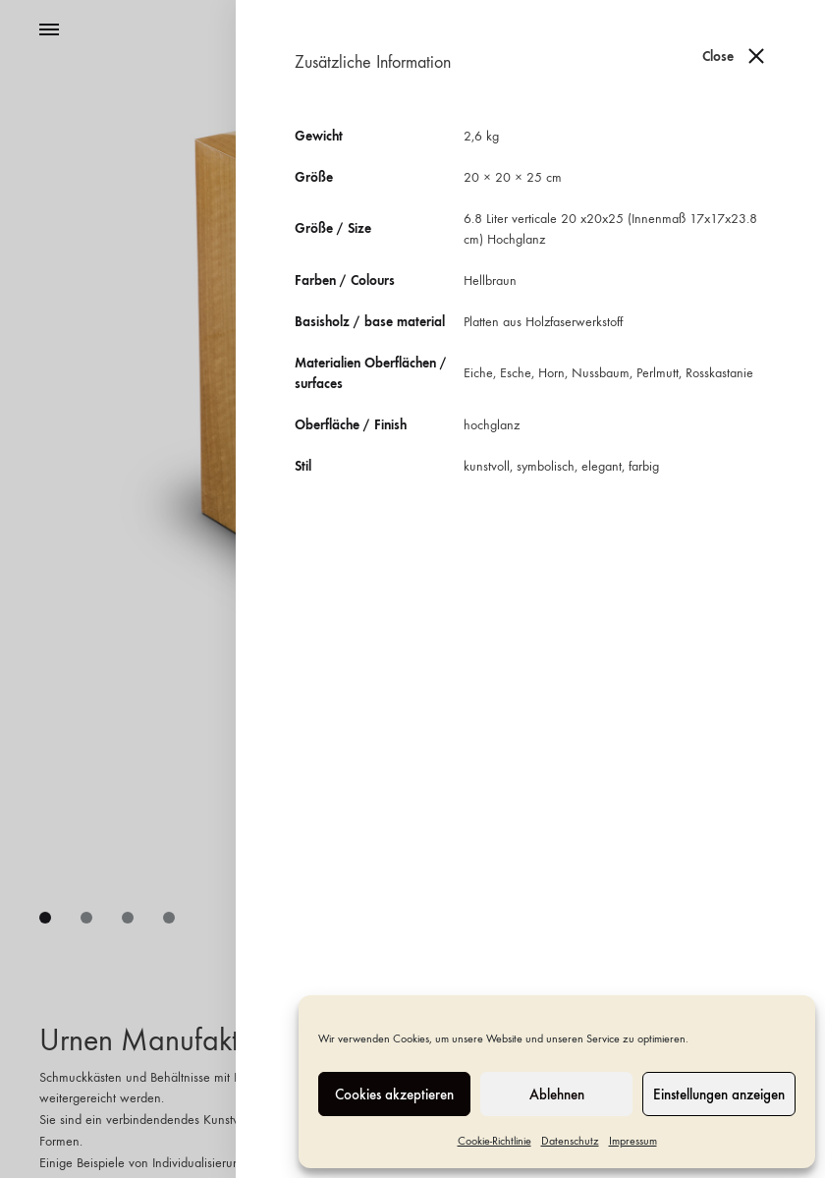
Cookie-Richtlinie (494, 1141)
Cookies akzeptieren (394, 1094)
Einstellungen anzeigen (719, 1094)
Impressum (633, 1141)
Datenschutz (570, 1141)
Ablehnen (556, 1094)
